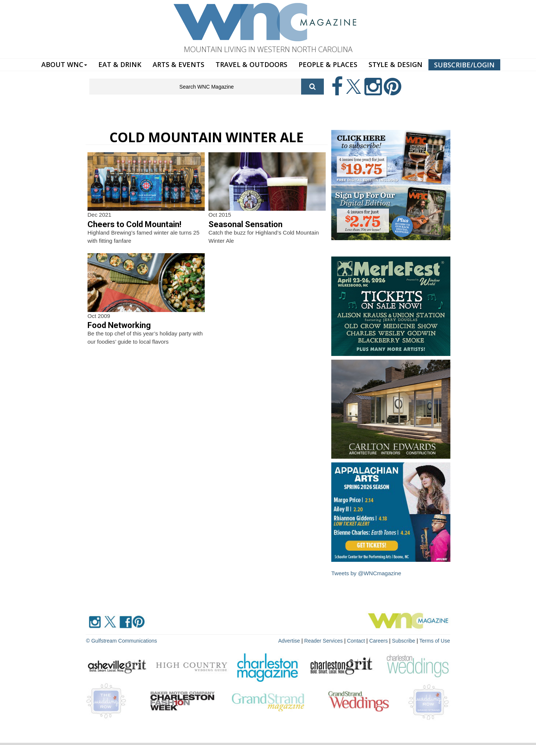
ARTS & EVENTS (178, 64)
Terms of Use (434, 641)
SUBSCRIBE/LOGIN (464, 64)
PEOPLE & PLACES (328, 64)
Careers (378, 641)
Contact (356, 641)
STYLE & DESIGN (395, 64)
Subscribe (404, 641)
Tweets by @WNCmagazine (366, 573)
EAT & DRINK (119, 64)
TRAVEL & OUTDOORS (251, 64)
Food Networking (119, 325)
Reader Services (323, 641)
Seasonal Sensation (245, 224)
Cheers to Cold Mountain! (134, 224)
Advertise (289, 641)
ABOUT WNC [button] (64, 64)
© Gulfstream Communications (121, 641)
